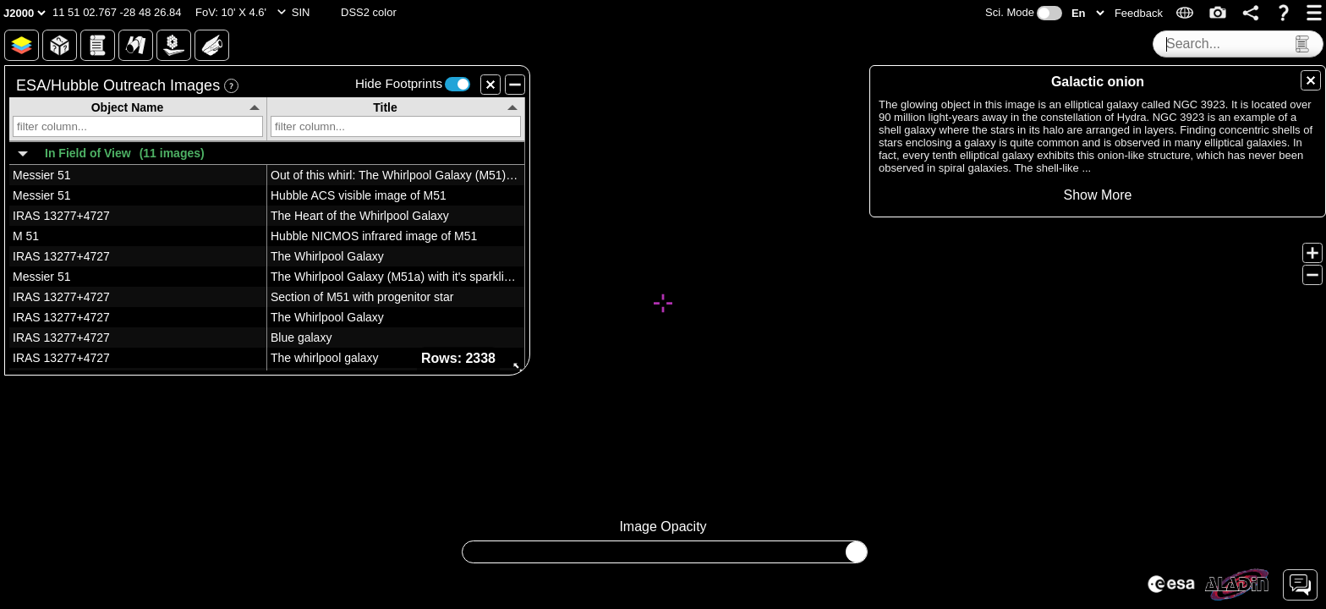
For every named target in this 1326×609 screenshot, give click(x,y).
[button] (117, 12)
